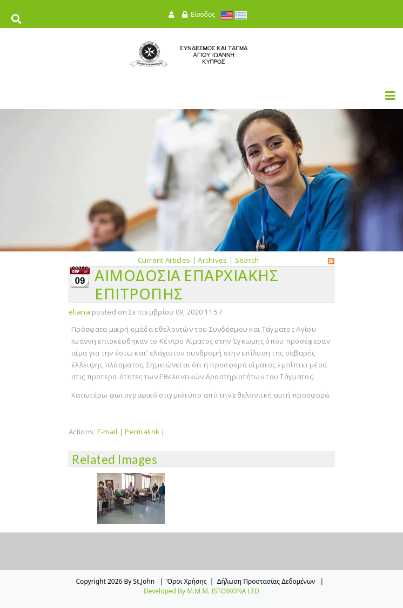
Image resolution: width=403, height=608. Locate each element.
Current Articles (164, 260)
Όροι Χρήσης (186, 581)
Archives (212, 260)
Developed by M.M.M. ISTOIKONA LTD (201, 591)
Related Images (114, 459)
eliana (79, 312)
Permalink (142, 431)
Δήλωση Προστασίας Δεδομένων (266, 581)
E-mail (107, 431)
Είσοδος (203, 14)
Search (247, 260)
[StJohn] (201, 54)
